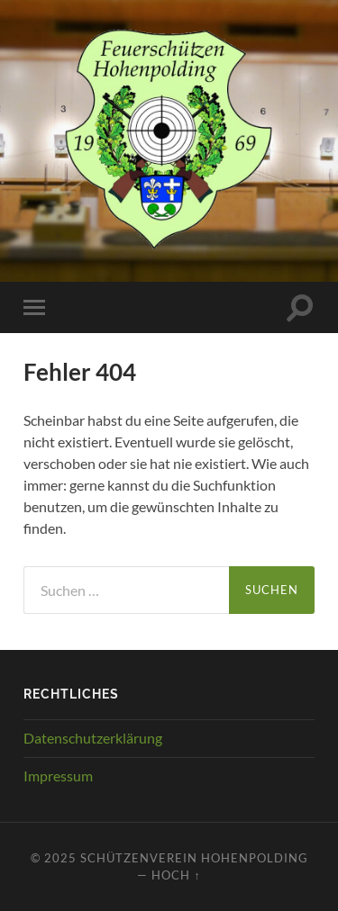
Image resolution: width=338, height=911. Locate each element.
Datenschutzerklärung (92, 737)
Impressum (58, 775)
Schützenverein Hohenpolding (194, 858)
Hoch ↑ (175, 875)
